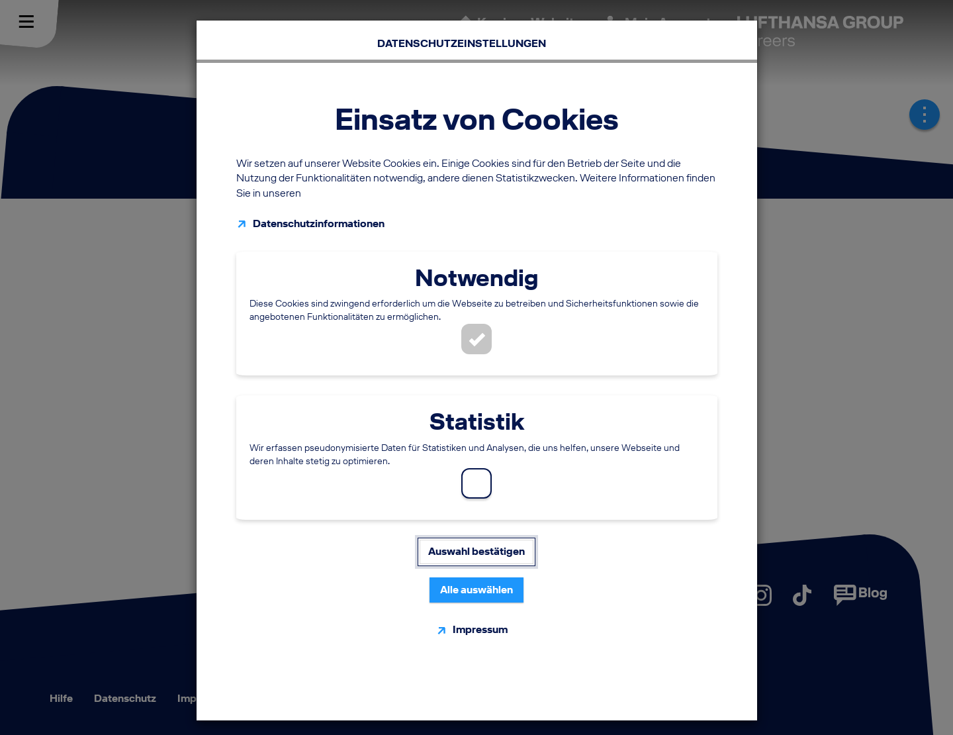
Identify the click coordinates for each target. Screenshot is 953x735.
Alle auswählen (476, 584)
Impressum (480, 623)
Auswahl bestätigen (476, 545)
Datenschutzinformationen (319, 217)
